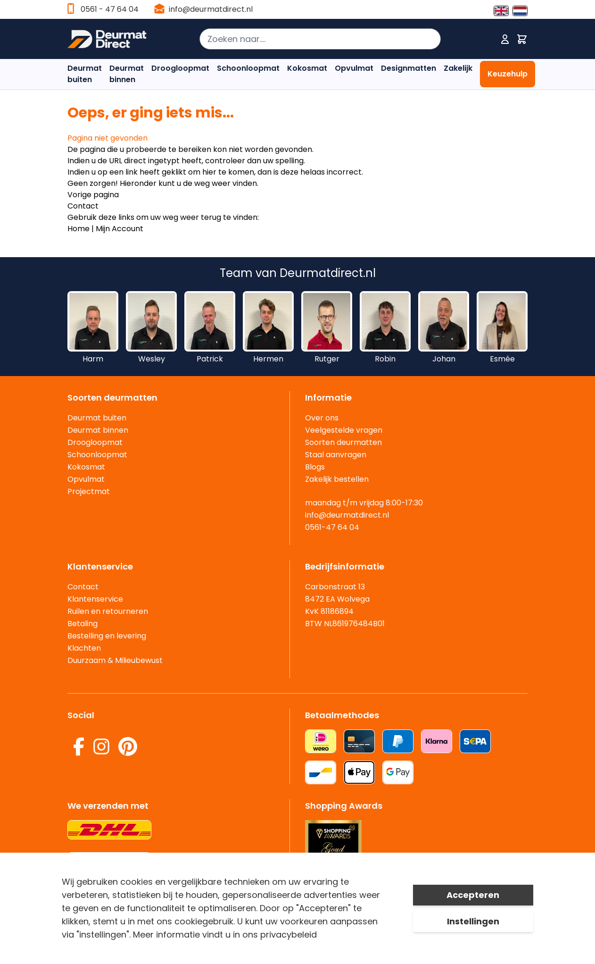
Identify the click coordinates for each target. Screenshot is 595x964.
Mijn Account (119, 228)
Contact (83, 206)
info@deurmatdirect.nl (211, 9)
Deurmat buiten (84, 74)
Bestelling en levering (106, 635)
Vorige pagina (93, 194)
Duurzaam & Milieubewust (115, 660)
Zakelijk (458, 68)
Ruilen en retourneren (107, 611)
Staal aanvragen (335, 454)
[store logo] (107, 39)
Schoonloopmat (248, 68)
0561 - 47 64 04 (110, 9)
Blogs (315, 466)
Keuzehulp (508, 73)
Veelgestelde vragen (343, 430)
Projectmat (88, 491)
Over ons (322, 417)
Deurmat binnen (126, 74)
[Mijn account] (505, 39)
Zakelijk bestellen (337, 479)
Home (78, 228)
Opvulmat (354, 68)
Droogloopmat (180, 68)
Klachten (84, 648)
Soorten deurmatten (343, 442)
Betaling (82, 623)
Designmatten (408, 68)
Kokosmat (307, 68)
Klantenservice (95, 599)
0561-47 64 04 (332, 527)
